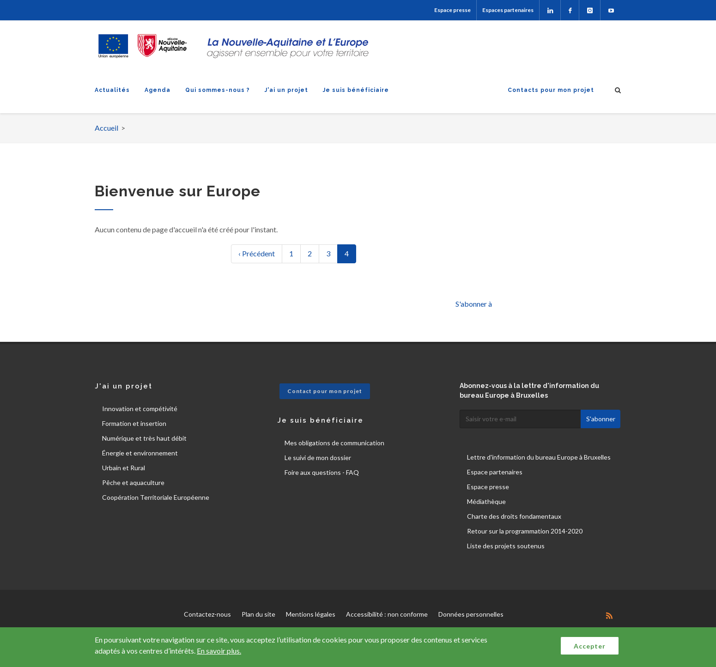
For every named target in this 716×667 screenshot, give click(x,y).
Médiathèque (486, 501)
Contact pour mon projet (324, 391)
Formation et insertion (134, 423)
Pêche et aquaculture (133, 482)
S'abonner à (473, 303)
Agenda (157, 90)
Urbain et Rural (123, 468)
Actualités (112, 90)
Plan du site (258, 614)
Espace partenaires (494, 472)
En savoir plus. (219, 650)
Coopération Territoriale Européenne (155, 497)
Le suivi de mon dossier (318, 457)
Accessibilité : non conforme (387, 614)
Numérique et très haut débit (144, 438)
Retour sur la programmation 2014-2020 (525, 531)
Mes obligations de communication (334, 443)
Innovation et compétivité (139, 408)
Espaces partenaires (508, 9)
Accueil (106, 127)
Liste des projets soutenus (506, 546)
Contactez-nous (207, 614)
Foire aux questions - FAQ (322, 472)
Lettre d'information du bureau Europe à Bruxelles (539, 457)
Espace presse (452, 9)
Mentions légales (310, 614)
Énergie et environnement (140, 453)
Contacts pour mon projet (551, 90)
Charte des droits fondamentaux (514, 516)
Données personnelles (471, 614)
